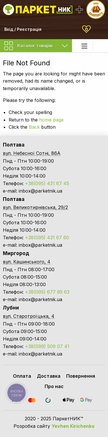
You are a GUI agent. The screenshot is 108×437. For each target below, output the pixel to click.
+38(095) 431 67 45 (47, 183)
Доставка (48, 376)
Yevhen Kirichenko (73, 426)
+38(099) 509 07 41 (47, 346)
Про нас (54, 386)
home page (51, 120)
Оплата (22, 376)
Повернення (80, 376)
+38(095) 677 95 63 (47, 292)
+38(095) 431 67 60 (47, 237)
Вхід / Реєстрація (22, 29)
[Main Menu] (84, 46)
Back (34, 127)
